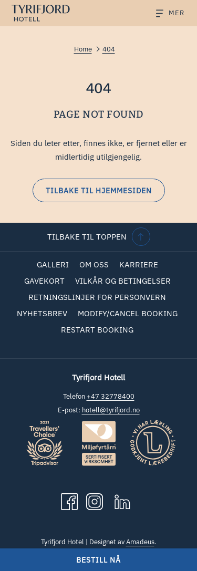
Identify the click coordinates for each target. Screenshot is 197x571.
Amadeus (140, 541)
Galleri (53, 264)
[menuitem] (53, 265)
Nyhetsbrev (42, 313)
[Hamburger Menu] (166, 13)
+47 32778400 (110, 396)
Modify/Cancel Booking (128, 313)
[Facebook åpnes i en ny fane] (69, 501)
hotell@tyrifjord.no (111, 410)
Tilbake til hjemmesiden (99, 190)
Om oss (94, 264)
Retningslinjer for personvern (97, 297)
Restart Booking (97, 330)
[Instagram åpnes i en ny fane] (94, 501)
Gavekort (44, 281)
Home (83, 49)
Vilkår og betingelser (123, 281)
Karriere (138, 264)
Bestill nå (98, 560)
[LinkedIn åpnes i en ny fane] (122, 501)
